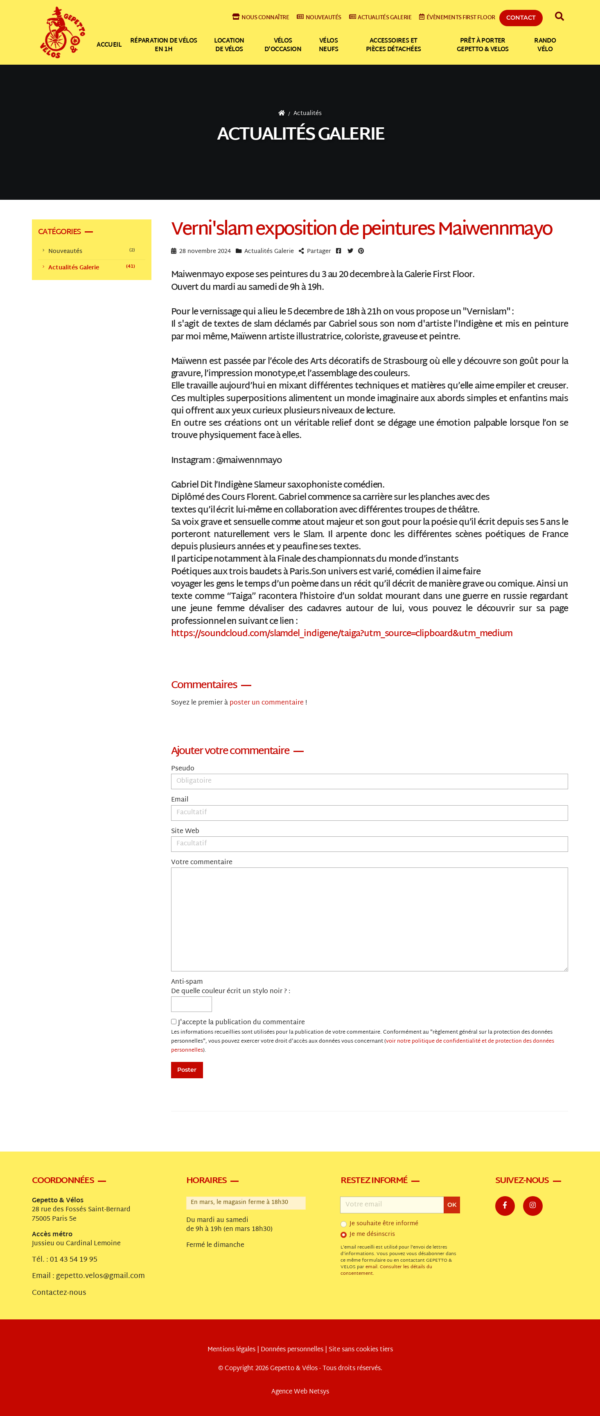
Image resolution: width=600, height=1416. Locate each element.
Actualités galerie (380, 18)
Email (179, 800)
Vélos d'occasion (282, 45)
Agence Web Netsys (300, 1392)
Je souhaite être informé (384, 1224)
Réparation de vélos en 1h (163, 45)
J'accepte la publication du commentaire (362, 1037)
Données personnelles (292, 1349)
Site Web (185, 831)
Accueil (109, 45)
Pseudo (182, 769)
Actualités (307, 113)
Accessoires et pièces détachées (393, 45)
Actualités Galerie (300, 135)
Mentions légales (231, 1349)
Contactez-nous (59, 1293)
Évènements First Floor (457, 18)
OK (451, 1204)
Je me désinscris (372, 1235)
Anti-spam (187, 982)
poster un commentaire (267, 703)
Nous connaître (260, 18)
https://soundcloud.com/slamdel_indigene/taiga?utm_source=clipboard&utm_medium (342, 634)
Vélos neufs (328, 45)
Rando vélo (545, 45)
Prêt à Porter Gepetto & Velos (483, 45)
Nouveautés (319, 18)
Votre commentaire (201, 862)
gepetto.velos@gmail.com (100, 1276)
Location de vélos (229, 45)
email (371, 1267)
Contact (521, 17)
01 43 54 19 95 (73, 1260)
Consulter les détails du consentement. (386, 1270)
